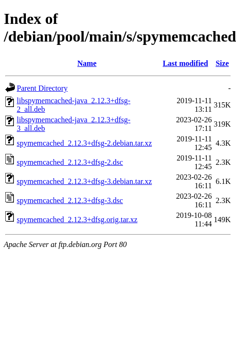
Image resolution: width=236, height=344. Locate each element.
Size (222, 63)
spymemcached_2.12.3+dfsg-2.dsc (70, 162)
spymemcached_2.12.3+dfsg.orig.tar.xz (77, 219)
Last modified (185, 63)
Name (87, 63)
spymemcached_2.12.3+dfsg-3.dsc (70, 200)
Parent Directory (42, 88)
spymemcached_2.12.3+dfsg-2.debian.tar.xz (84, 143)
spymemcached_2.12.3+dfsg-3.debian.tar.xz (84, 181)
